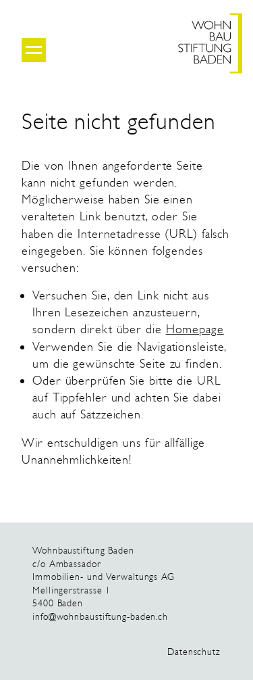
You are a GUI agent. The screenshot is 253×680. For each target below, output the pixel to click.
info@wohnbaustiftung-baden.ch (100, 617)
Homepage (195, 329)
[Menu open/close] (34, 50)
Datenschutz (194, 652)
